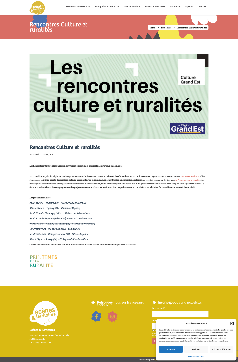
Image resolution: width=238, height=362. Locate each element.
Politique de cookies (196, 356)
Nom (154, 320)
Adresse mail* (158, 308)
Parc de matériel (132, 6)
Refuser (196, 349)
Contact (202, 6)
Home (152, 27)
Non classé (166, 27)
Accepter (170, 349)
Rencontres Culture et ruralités (65, 147)
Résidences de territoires (78, 6)
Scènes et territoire (190, 176)
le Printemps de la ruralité (188, 179)
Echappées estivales (105, 6)
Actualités (175, 6)
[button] (231, 323)
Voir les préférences (221, 349)
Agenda (189, 6)
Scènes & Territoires (155, 6)
